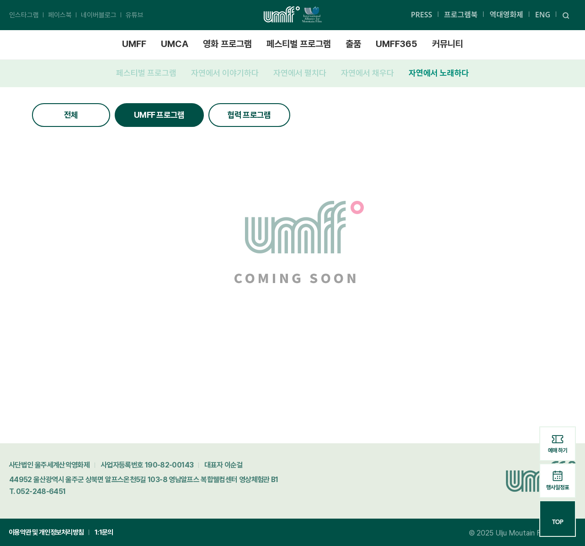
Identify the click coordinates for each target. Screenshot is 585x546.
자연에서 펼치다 (299, 73)
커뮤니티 (447, 43)
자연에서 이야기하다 (225, 73)
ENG (542, 15)
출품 (353, 43)
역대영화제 (506, 15)
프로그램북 (461, 15)
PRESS (421, 15)
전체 (71, 115)
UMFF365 (396, 43)
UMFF (134, 43)
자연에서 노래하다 (439, 73)
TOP (557, 518)
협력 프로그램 (249, 115)
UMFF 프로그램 (159, 115)
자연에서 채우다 (367, 73)
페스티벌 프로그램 (298, 43)
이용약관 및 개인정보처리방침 (46, 532)
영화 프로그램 (227, 43)
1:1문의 (104, 532)
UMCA (174, 43)
